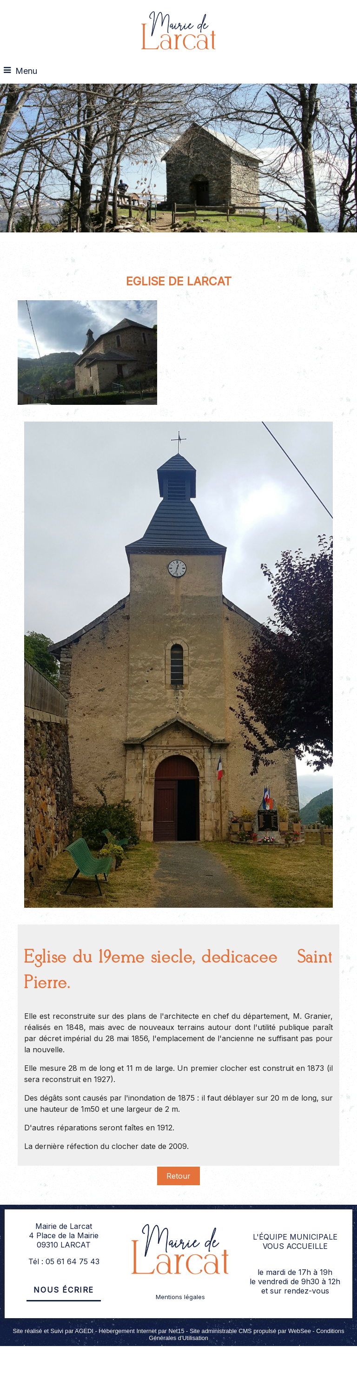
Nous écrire (63, 1289)
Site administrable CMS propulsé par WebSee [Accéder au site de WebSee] (250, 1330)
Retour (178, 1176)
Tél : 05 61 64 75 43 (63, 1261)
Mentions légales (180, 1296)
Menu (26, 71)
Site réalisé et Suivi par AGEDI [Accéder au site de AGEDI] (53, 1330)
